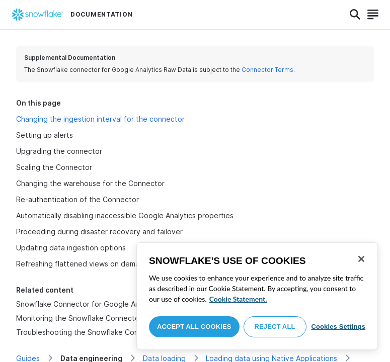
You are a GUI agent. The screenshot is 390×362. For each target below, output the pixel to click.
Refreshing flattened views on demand (82, 263)
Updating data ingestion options (71, 247)
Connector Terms (267, 69)
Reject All (275, 326)
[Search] (355, 15)
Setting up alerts (44, 135)
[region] (257, 296)
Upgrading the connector (59, 151)
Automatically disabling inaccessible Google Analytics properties (124, 215)
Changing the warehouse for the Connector (90, 183)
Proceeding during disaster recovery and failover (99, 231)
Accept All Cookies (194, 326)
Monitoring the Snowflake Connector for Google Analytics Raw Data (132, 318)
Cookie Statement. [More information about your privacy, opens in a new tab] (238, 299)
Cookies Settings (338, 326)
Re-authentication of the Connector (77, 199)
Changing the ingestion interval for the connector (100, 119)
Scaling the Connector (54, 167)
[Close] (361, 259)
